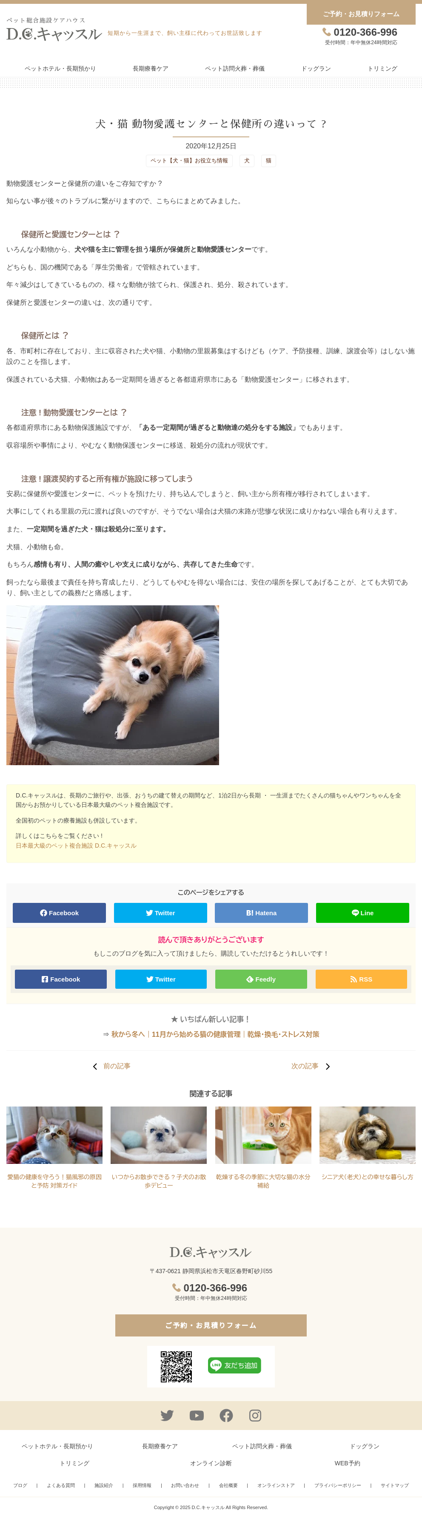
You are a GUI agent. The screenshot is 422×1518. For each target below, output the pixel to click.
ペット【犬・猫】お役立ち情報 (189, 160)
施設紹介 (103, 1485)
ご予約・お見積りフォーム (361, 13)
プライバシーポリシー (337, 1485)
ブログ (20, 1485)
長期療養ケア (150, 68)
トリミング (382, 68)
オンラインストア (276, 1485)
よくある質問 (61, 1485)
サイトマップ (395, 1485)
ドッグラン (316, 68)
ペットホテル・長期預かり (60, 68)
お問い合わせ (185, 1485)
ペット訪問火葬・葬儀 (235, 68)
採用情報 (142, 1485)
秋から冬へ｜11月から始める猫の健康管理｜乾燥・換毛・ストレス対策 (215, 1034)
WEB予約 (347, 1463)
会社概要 (228, 1485)
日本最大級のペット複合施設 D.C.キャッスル (76, 845)
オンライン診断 (211, 1463)
